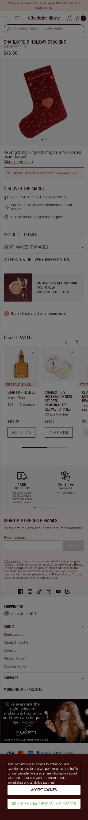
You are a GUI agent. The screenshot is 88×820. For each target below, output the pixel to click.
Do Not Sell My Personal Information (44, 805)
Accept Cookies (44, 791)
